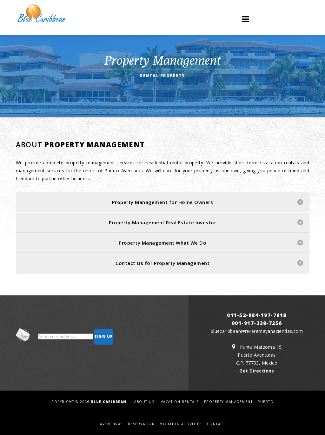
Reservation (141, 424)
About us (144, 401)
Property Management (228, 401)
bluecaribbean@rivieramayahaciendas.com (257, 331)
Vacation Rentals (180, 401)
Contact (216, 424)
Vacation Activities (181, 424)
